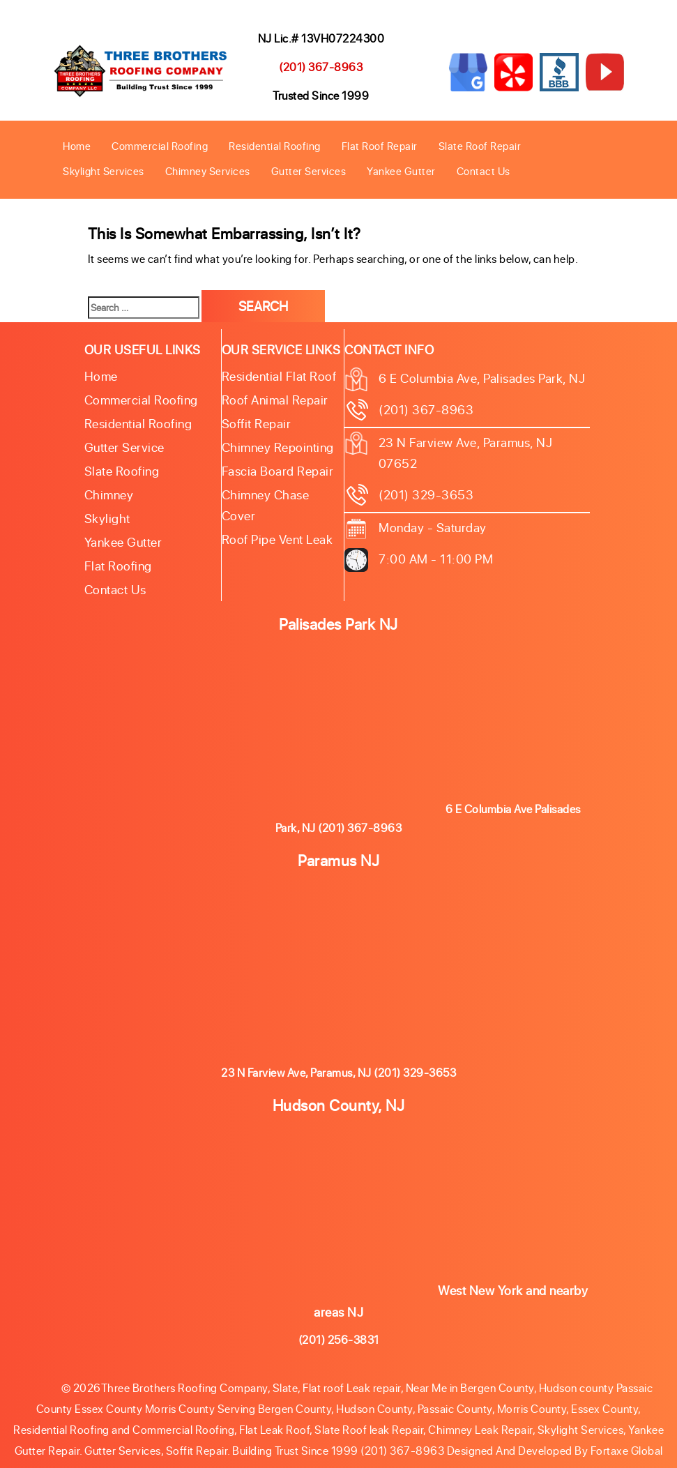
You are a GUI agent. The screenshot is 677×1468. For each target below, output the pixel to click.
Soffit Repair (256, 423)
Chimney (109, 494)
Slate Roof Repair (480, 146)
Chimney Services (207, 171)
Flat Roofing (118, 565)
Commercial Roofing (160, 146)
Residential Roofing (275, 146)
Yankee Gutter (401, 171)
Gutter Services (309, 171)
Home (77, 146)
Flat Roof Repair (380, 146)
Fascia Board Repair (278, 470)
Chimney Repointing (278, 447)
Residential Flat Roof (279, 376)
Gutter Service (124, 447)
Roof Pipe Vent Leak (277, 539)
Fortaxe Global (627, 1450)
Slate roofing (122, 470)
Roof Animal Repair (275, 399)
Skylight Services (103, 171)
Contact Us (483, 171)
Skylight (107, 518)
